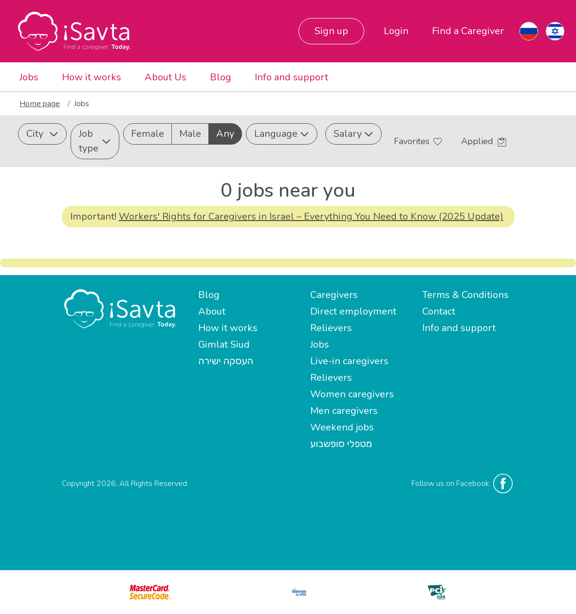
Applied (483, 141)
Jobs (28, 77)
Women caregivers (352, 394)
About (211, 311)
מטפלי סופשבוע (341, 443)
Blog (220, 77)
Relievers (331, 328)
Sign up (331, 30)
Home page (39, 103)
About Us (165, 77)
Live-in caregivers (349, 361)
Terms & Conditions (465, 294)
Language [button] (281, 133)
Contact (438, 311)
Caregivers (334, 294)
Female (147, 133)
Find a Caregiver (468, 30)
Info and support (291, 77)
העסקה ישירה (225, 361)
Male (190, 133)
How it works (91, 77)
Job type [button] (95, 141)
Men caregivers (344, 410)
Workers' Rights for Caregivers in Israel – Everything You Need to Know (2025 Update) (311, 216)
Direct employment (353, 311)
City (42, 133)
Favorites (418, 141)
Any (225, 133)
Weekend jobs (342, 427)
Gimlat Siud (224, 344)
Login (396, 30)
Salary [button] (353, 133)
